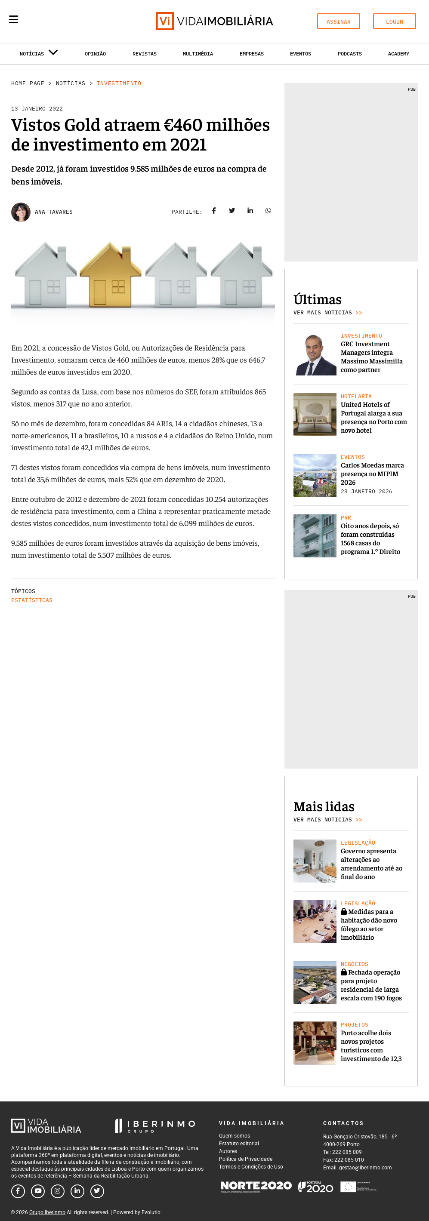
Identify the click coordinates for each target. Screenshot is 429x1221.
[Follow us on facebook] (18, 1191)
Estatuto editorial (239, 1144)
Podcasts (350, 53)
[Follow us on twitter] (97, 1191)
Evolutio (151, 1212)
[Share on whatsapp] (268, 212)
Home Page (28, 83)
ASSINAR (339, 21)
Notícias (71, 83)
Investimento (119, 83)
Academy (398, 53)
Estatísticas (31, 600)
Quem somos (234, 1136)
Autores (228, 1151)
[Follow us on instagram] (58, 1191)
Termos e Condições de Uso (251, 1167)
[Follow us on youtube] (38, 1191)
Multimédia (198, 53)
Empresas (252, 53)
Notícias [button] (39, 55)
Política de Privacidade (245, 1159)
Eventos (300, 53)
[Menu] (13, 19)
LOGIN (394, 21)
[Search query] (64, 21)
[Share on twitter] (232, 212)
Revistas (145, 53)
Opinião (95, 53)
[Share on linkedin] (250, 212)
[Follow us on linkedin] (77, 1191)
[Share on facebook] (214, 212)
